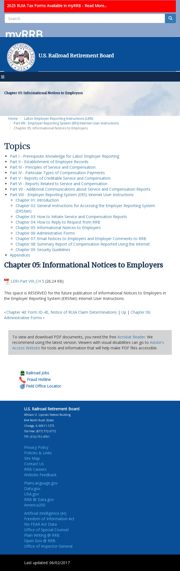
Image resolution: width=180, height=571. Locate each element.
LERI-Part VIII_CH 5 (27, 281)
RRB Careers (35, 469)
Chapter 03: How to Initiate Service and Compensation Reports (71, 216)
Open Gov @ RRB (39, 540)
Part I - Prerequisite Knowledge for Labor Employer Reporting (64, 156)
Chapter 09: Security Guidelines (43, 249)
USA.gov (31, 494)
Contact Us (34, 463)
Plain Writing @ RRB (42, 535)
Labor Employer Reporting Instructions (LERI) (58, 118)
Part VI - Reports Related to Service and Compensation (58, 183)
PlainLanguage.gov (41, 483)
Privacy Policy (36, 447)
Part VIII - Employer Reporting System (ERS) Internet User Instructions (66, 123)
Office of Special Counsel (46, 529)
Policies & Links (38, 452)
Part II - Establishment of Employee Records (49, 161)
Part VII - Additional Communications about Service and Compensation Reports (80, 189)
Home (13, 118)
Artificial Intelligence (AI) (45, 513)
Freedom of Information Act (49, 518)
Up (123, 312)
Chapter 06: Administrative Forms (45, 233)
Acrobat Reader (131, 336)
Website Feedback (40, 474)
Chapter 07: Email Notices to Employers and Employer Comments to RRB (81, 238)
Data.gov (32, 488)
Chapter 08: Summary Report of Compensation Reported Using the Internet (83, 244)
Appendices (20, 255)
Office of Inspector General (48, 546)
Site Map (32, 458)
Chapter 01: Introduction (37, 200)
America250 (34, 505)
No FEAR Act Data (40, 524)
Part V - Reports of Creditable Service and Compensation (60, 178)
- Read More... (94, 5)
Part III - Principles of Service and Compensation (52, 167)
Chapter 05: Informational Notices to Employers (58, 227)
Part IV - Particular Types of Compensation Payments (57, 172)
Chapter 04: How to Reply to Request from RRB (58, 222)
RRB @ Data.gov (39, 499)
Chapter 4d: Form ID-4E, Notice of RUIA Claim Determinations (60, 312)
